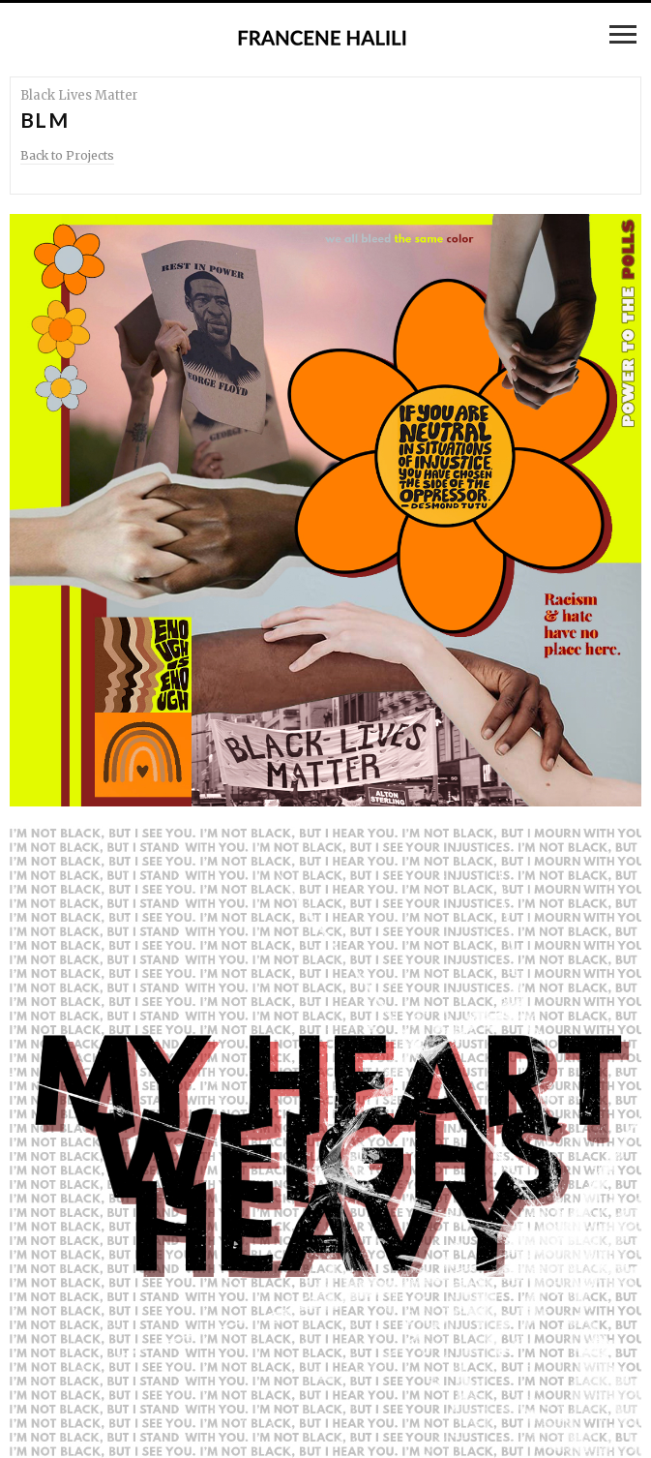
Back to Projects (67, 155)
